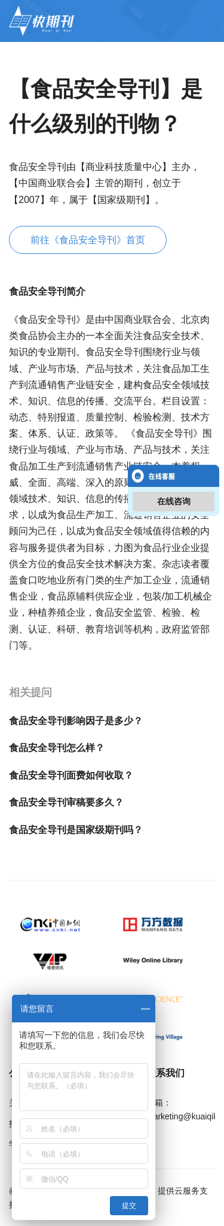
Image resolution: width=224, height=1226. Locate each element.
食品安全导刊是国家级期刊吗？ (76, 830)
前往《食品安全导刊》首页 (87, 240)
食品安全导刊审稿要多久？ (66, 802)
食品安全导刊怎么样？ (57, 748)
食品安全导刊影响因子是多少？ (76, 721)
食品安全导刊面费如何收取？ (71, 775)
